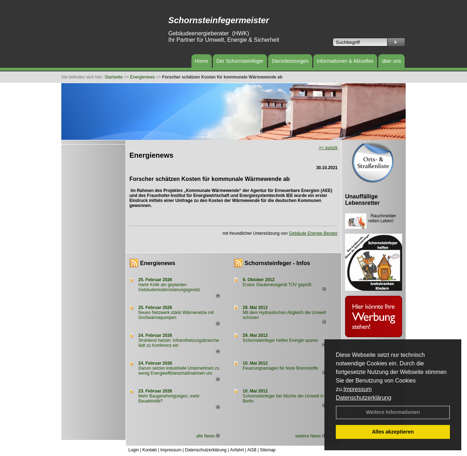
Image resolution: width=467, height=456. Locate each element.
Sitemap (268, 449)
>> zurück (328, 147)
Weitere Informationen (393, 412)
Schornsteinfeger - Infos (277, 263)
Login (133, 449)
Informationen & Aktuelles (345, 61)
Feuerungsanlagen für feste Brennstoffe (280, 368)
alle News (207, 436)
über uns (391, 61)
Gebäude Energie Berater (313, 233)
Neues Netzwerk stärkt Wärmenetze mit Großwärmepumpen (176, 315)
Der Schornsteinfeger (239, 61)
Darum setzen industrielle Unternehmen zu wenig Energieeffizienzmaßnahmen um (178, 371)
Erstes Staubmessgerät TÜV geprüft (277, 284)
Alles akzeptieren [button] (393, 432)
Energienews (157, 263)
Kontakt (149, 449)
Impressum (357, 389)
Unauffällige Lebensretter (362, 199)
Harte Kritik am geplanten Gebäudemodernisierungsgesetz (169, 287)
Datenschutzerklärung (363, 398)
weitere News (310, 436)
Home (201, 61)
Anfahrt (237, 449)
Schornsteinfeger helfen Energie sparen (280, 340)
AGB (251, 449)
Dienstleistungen (290, 61)
